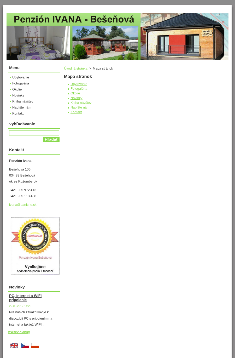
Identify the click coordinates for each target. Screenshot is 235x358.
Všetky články (19, 332)
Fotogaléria (78, 88)
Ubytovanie (78, 84)
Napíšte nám (80, 107)
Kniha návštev (80, 103)
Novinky (76, 98)
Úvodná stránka (75, 68)
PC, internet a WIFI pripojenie (25, 298)
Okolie (75, 93)
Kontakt (76, 112)
